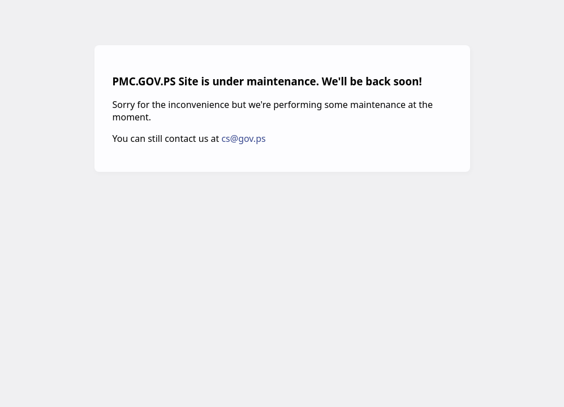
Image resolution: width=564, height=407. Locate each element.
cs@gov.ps (243, 138)
